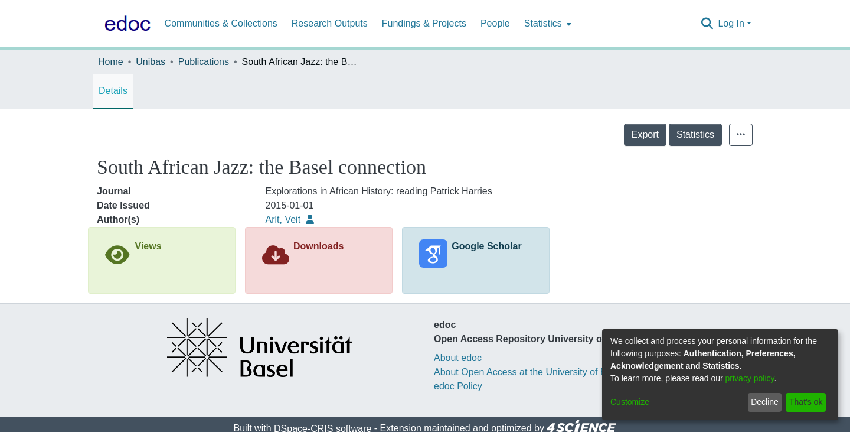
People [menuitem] (495, 23)
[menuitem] (546, 23)
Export (645, 134)
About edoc (458, 358)
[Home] (125, 23)
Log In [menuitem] (731, 23)
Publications (203, 62)
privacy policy (749, 378)
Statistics (695, 134)
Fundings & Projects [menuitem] (424, 23)
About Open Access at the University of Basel (529, 372)
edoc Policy (458, 386)
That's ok (805, 402)
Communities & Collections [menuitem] (221, 23)
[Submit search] (706, 24)
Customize (629, 402)
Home (110, 62)
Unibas (150, 62)
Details (113, 91)
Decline (765, 402)
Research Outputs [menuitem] (330, 23)
